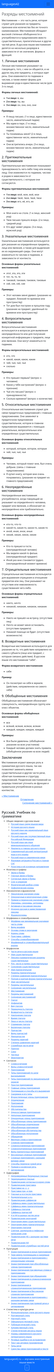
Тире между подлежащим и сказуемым (30, 1254)
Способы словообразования (25, 939)
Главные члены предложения (25, 1088)
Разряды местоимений (22, 994)
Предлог (15, 1048)
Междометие (17, 1057)
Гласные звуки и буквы (22, 875)
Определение (17, 1100)
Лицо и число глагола (21, 1021)
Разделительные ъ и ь (21, 1197)
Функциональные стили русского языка (30, 1312)
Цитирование (17, 1169)
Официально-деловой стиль (24, 1321)
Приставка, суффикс (21, 936)
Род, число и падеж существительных (29, 963)
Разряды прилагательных (23, 972)
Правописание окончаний (24, 1218)
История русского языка (22, 827)
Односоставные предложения (25, 1112)
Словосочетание (19, 1063)
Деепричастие (18, 1036)
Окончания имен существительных (28, 1221)
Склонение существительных (25, 966)
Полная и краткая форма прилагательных (31, 978)
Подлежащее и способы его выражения (30, 1091)
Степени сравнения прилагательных (29, 975)
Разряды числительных (22, 984)
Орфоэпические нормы (22, 887)
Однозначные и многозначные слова (29, 897)
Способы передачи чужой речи (26, 1163)
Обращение (17, 1136)
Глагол (14, 1000)
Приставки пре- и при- (22, 1191)
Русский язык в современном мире (28, 857)
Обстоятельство (18, 1109)
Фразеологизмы (19, 915)
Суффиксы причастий (21, 1212)
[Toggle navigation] (48, 4)
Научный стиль (18, 1318)
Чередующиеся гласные (22, 1179)
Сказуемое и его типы (21, 1094)
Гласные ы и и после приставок (26, 1194)
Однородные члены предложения (27, 1118)
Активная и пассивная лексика (26, 906)
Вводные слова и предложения (26, 1139)
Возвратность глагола (21, 1012)
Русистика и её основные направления (30, 866)
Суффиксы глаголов (20, 1209)
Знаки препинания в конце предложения (31, 1251)
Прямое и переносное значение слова (30, 900)
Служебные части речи (22, 1045)
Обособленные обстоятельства (26, 1130)
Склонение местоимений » (37, 803)
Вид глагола (17, 1006)
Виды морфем (18, 927)
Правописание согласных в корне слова (30, 1182)
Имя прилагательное (21, 969)
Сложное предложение (22, 1142)
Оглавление (27, 799)
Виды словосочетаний (22, 1066)
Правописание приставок (23, 1185)
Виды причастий (19, 1033)
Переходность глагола (22, 1009)
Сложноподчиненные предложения (28, 1148)
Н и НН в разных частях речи (25, 1215)
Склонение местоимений (23, 997)
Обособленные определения (25, 1124)
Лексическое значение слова (25, 893)
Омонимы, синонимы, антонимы (27, 903)
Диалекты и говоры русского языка (28, 848)
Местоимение (17, 991)
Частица (15, 1054)
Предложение (18, 1069)
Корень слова (17, 933)
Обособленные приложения (24, 1127)
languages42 (10, 4)
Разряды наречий (19, 1039)
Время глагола (18, 1018)
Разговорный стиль (20, 1315)
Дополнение (17, 1106)
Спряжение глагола (20, 1024)
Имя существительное (22, 954)
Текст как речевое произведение (27, 1342)
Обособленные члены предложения (28, 1121)
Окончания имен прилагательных (27, 1224)
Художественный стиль (22, 1327)
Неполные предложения (23, 1115)
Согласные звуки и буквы (23, 878)
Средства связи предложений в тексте (29, 1348)
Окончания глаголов (21, 1227)
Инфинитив (16, 1003)
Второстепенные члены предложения (29, 1097)
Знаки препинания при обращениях (29, 1276)
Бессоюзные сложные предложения (28, 1154)
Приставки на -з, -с (20, 1188)
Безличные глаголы (20, 1027)
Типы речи (16, 1345)
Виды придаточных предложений (27, 1151)
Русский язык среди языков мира (27, 824)
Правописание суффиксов (23, 1200)
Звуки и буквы (18, 872)
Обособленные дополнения (24, 1133)
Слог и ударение (19, 881)
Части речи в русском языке (24, 951)
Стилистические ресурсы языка (26, 1330)
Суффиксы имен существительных (27, 1203)
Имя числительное (20, 981)
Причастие (16, 1030)
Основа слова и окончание (24, 930)
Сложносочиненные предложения (27, 1145)
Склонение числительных (23, 987)
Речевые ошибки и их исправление (28, 1339)
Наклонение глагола (21, 1015)
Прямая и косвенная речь (23, 1166)
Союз (13, 1051)
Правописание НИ (20, 1242)
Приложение (17, 1103)
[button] (27, 1367)
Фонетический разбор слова (25, 884)
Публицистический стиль (23, 1324)
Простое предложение (22, 1085)
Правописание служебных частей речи (30, 1245)
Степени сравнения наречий (25, 1042)
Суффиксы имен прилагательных (27, 1206)
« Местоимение (10, 796)
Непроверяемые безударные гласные (29, 1176)
